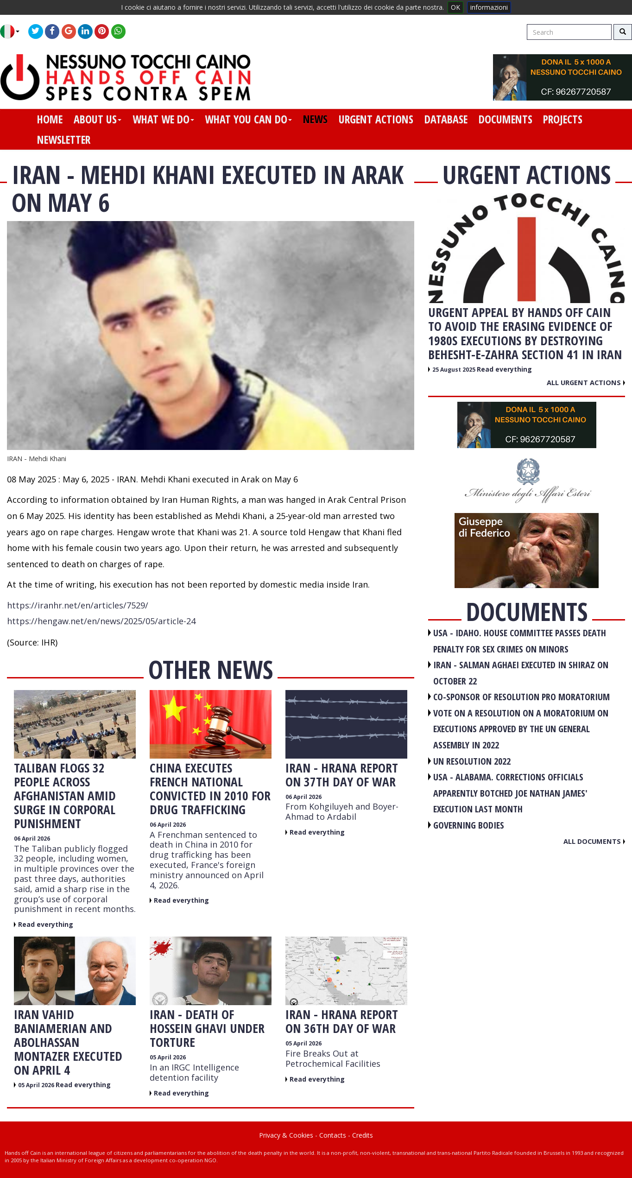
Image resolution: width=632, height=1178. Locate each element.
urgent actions (376, 119)
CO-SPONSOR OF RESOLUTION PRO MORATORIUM (521, 696)
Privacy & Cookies (286, 1135)
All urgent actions (586, 382)
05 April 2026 (37, 1085)
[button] (13, 31)
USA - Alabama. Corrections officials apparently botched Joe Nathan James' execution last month (510, 793)
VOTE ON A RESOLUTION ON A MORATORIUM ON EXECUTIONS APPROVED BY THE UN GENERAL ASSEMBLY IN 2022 (520, 729)
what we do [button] (163, 119)
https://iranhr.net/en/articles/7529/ (77, 605)
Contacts (332, 1135)
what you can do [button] (248, 119)
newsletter (63, 139)
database (446, 119)
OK (455, 7)
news (315, 119)
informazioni (489, 7)
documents (505, 119)
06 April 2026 (32, 838)
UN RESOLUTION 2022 (472, 761)
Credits (362, 1135)
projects (562, 119)
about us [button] (97, 119)
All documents (594, 841)
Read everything (45, 924)
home (50, 119)
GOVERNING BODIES (468, 825)
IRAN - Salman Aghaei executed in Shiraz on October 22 (520, 673)
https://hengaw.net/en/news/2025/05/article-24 (101, 621)
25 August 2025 (454, 370)
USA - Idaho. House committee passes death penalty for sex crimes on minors (519, 641)
